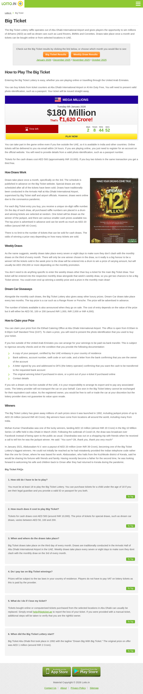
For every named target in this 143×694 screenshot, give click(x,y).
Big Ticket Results (55, 54)
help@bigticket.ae (42, 611)
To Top (130, 497)
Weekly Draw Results (85, 54)
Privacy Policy (78, 688)
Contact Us (50, 688)
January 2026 (43, 59)
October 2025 (99, 59)
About (63, 688)
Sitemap (94, 688)
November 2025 (81, 59)
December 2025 (61, 59)
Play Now (71, 136)
